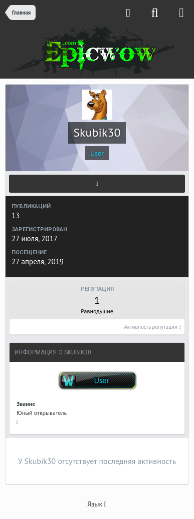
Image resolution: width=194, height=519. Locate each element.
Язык (97, 503)
